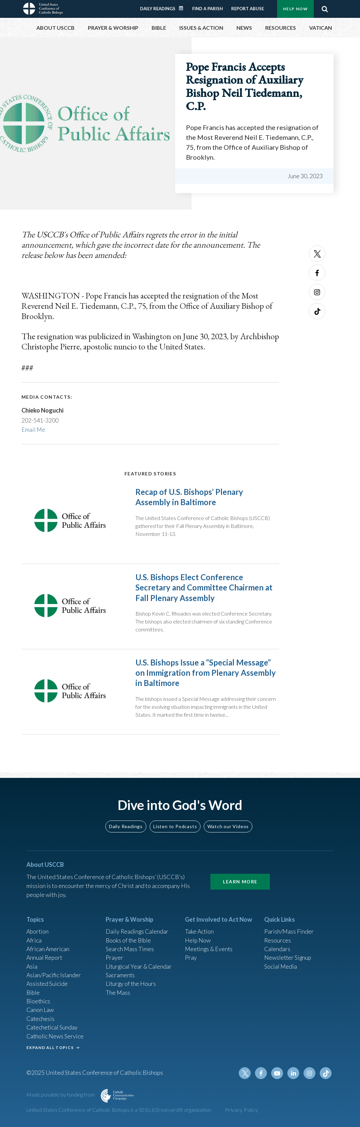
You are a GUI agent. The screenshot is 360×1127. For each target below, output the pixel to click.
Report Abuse (247, 8)
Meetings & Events (209, 946)
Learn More (240, 878)
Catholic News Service (55, 1035)
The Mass (118, 990)
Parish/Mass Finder (289, 928)
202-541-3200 (39, 420)
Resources (277, 937)
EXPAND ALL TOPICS (50, 1046)
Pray (191, 955)
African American (48, 946)
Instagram (317, 292)
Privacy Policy (241, 1110)
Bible (33, 990)
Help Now (295, 8)
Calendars (277, 946)
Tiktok (317, 311)
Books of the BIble (129, 937)
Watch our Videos (228, 822)
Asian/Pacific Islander (53, 973)
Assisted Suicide (47, 982)
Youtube (278, 1073)
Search (325, 9)
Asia (32, 964)
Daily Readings (157, 8)
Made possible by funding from (61, 1094)
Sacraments (120, 973)
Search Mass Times (130, 946)
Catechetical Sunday (52, 1026)
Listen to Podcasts (175, 822)
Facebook (317, 272)
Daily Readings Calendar (183, 8)
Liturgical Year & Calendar (139, 964)
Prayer (114, 955)
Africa (34, 937)
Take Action (199, 928)
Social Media (280, 964)
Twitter (317, 253)
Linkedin (294, 1073)
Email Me (33, 429)
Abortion (38, 928)
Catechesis (40, 1017)
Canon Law (40, 1008)
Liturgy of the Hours (131, 982)
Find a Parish (207, 8)
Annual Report (44, 955)
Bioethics (38, 999)
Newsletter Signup (288, 955)
